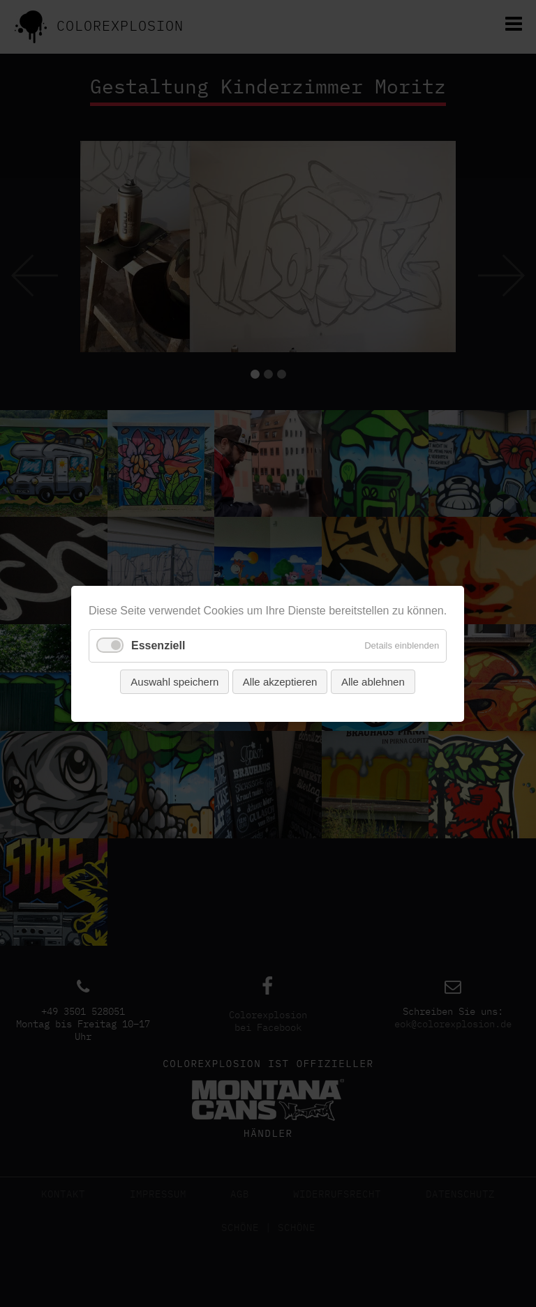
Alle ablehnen (373, 681)
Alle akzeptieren (280, 681)
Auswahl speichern (175, 681)
